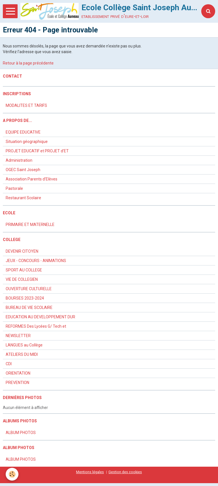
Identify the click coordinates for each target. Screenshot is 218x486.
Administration (19, 160)
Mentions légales (90, 472)
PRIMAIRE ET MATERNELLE (30, 224)
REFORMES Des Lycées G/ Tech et (36, 326)
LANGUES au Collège (24, 345)
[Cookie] (12, 474)
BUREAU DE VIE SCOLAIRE (29, 307)
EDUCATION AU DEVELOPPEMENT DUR (40, 317)
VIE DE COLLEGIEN (22, 279)
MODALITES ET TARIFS (26, 105)
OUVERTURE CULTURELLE (29, 288)
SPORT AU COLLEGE (24, 270)
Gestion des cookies (125, 472)
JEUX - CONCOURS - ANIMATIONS (36, 260)
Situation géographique (27, 141)
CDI (9, 364)
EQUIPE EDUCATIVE (23, 132)
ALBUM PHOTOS (21, 432)
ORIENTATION (18, 373)
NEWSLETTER (18, 335)
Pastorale (14, 188)
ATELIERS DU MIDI (22, 354)
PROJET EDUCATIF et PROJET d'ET (37, 151)
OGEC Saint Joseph (23, 169)
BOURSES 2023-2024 (25, 298)
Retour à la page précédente (28, 63)
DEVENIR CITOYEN (22, 251)
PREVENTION (17, 382)
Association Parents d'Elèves (31, 179)
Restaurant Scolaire (23, 198)
